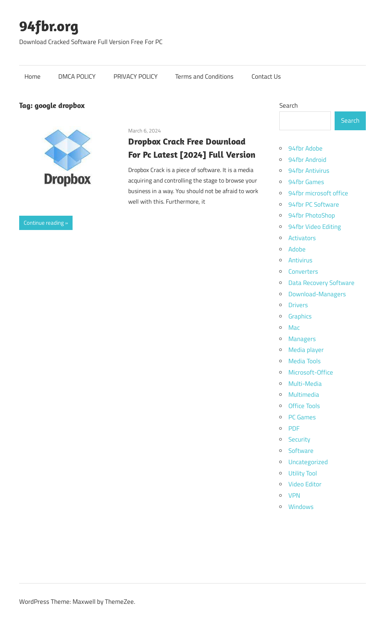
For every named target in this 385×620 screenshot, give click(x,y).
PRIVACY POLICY (136, 76)
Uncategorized (308, 462)
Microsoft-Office (310, 372)
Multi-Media (305, 383)
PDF (294, 428)
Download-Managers (317, 294)
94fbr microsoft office (318, 193)
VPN (294, 495)
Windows (301, 507)
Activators (302, 238)
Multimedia (303, 394)
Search (288, 105)
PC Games (302, 417)
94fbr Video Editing (314, 227)
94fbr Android (307, 160)
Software (301, 450)
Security (299, 439)
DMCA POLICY (76, 76)
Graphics (300, 316)
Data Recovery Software (321, 283)
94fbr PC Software (313, 204)
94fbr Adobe (305, 148)
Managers (302, 339)
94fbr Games (306, 182)
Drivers (298, 305)
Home (32, 76)
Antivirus (300, 260)
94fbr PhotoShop (311, 215)
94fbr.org (49, 25)
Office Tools (304, 406)
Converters (303, 271)
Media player (306, 350)
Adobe (297, 249)
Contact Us (266, 76)
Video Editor (304, 484)
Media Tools (304, 361)
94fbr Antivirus (308, 170)
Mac (294, 327)
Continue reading (44, 222)
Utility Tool (302, 473)
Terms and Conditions (204, 76)
